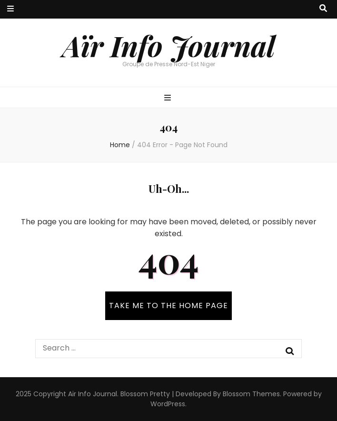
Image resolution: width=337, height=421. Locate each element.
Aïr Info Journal (168, 45)
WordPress (167, 404)
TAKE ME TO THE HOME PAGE (168, 305)
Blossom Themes (251, 394)
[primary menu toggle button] (168, 98)
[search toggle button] (323, 8)
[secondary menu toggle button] (10, 9)
